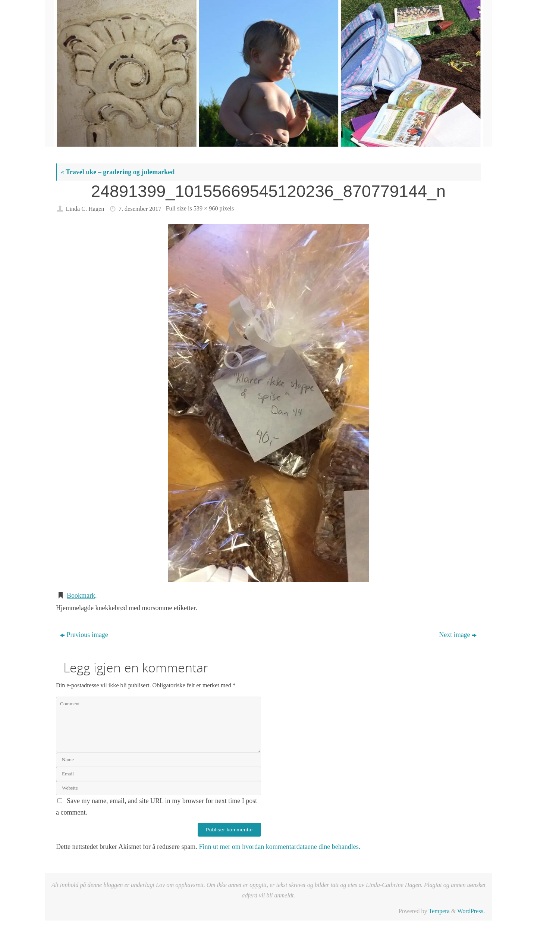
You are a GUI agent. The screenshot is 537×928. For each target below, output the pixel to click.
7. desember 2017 (140, 209)
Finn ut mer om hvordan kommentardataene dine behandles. (279, 846)
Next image (457, 634)
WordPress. (471, 911)
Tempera (438, 911)
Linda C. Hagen (85, 209)
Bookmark (81, 595)
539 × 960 (206, 208)
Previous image (84, 634)
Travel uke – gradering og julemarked (118, 172)
